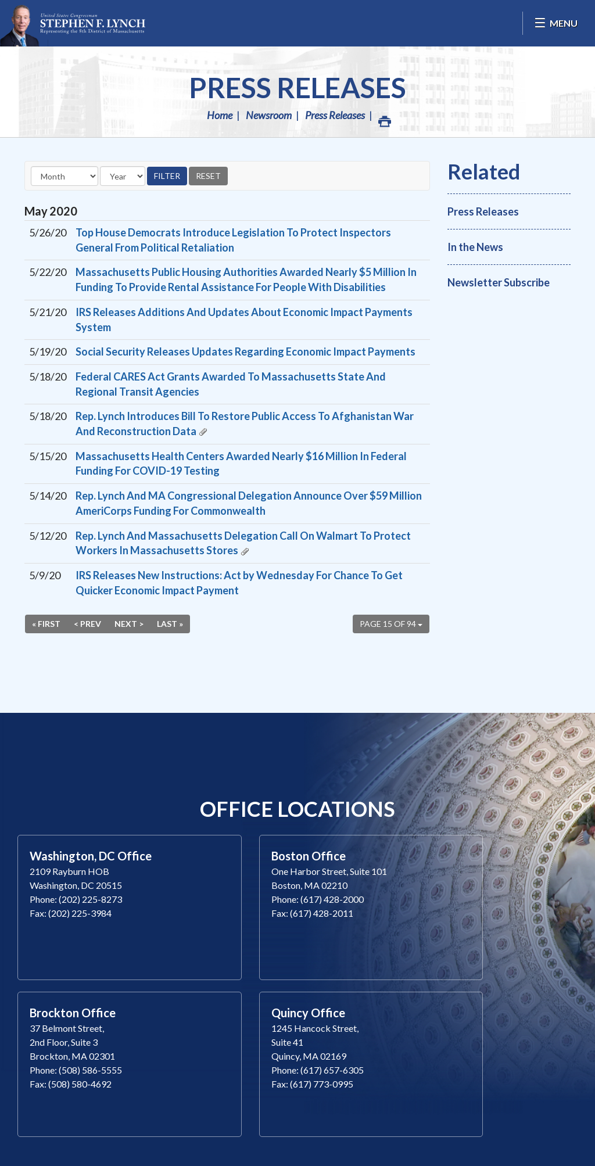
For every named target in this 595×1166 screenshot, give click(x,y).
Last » (170, 624)
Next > (129, 624)
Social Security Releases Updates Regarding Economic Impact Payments (245, 351)
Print (384, 118)
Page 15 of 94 (391, 624)
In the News (475, 247)
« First (46, 624)
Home (219, 115)
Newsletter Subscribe (498, 282)
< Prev (87, 624)
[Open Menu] (555, 23)
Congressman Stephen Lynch (72, 23)
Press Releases (297, 87)
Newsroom (269, 115)
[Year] (122, 176)
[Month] (64, 176)
